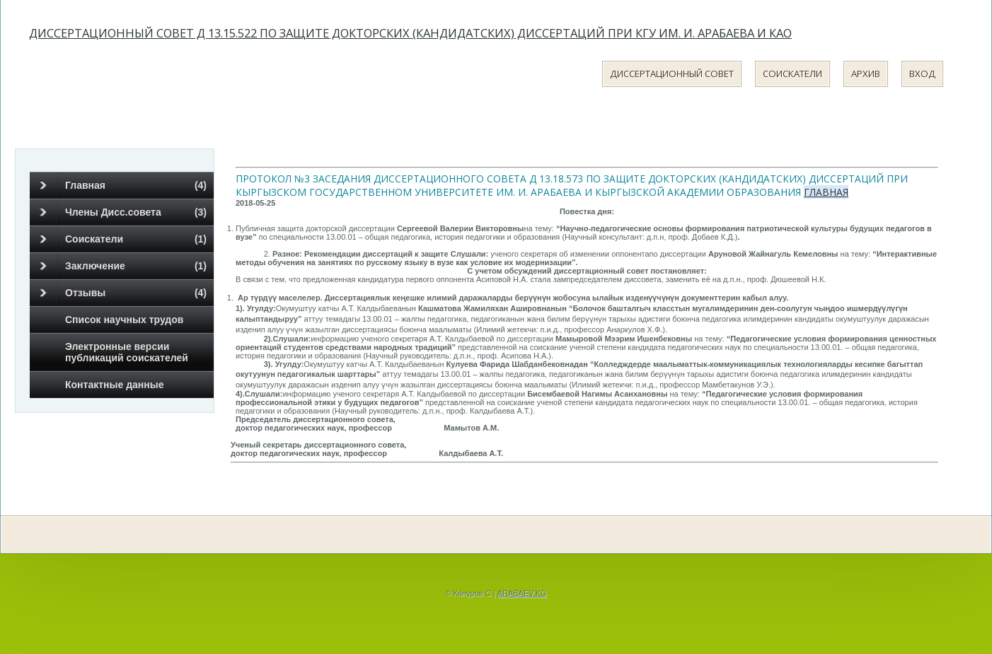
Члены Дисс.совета (123, 212)
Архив (865, 73)
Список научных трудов (124, 319)
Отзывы (123, 293)
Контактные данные (114, 384)
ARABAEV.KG (522, 593)
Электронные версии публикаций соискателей (126, 352)
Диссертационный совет (672, 73)
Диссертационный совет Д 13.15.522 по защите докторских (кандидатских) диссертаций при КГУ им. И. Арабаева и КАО (410, 33)
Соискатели (792, 73)
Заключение (123, 266)
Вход (922, 73)
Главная (123, 185)
